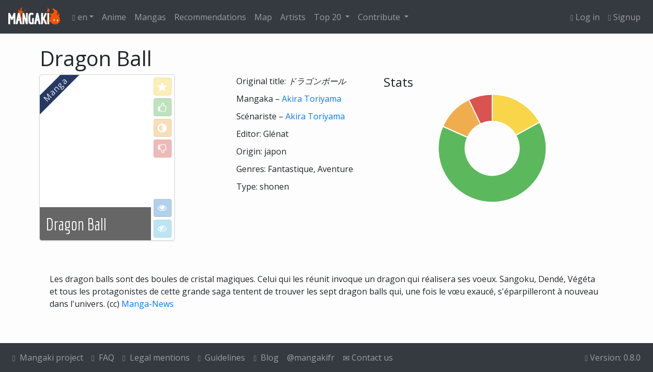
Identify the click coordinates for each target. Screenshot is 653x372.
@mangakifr (311, 357)
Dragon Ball (76, 224)
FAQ (103, 357)
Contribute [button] (380, 17)
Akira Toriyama (311, 98)
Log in (585, 17)
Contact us (368, 357)
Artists (293, 17)
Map (263, 17)
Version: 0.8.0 (613, 357)
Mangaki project (47, 357)
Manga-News (148, 303)
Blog (266, 357)
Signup (624, 17)
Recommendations (210, 17)
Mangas (150, 17)
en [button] (79, 17)
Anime (114, 17)
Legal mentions (156, 357)
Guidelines (222, 357)
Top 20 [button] (328, 17)
